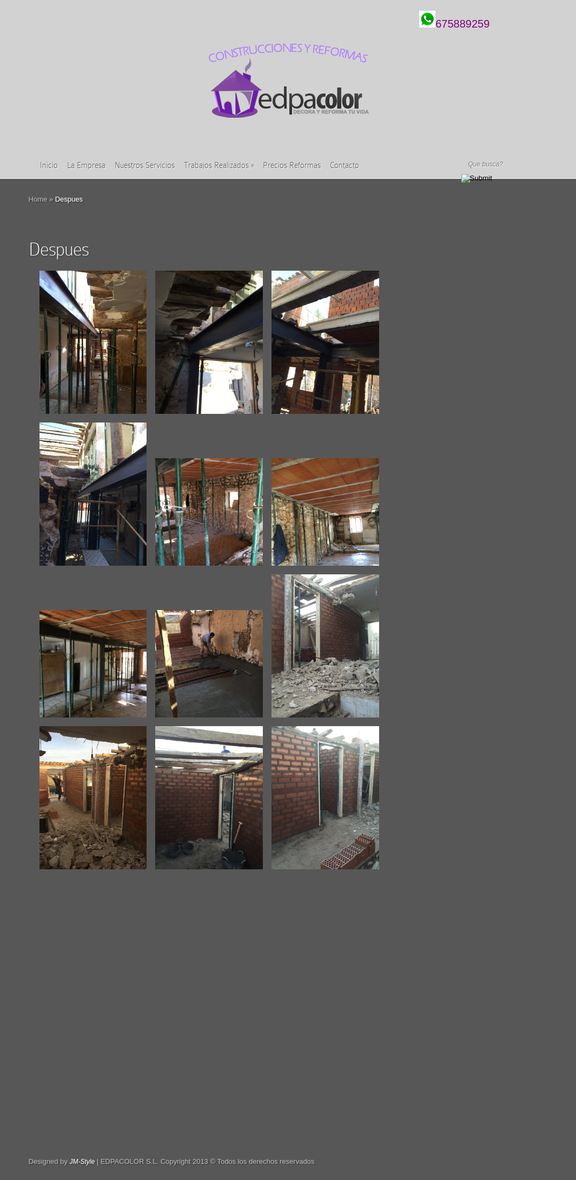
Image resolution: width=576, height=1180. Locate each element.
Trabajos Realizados (219, 165)
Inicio (49, 165)
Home (38, 199)
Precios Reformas (292, 165)
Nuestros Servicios (145, 165)
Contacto (344, 165)
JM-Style (82, 1161)
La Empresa (86, 165)
